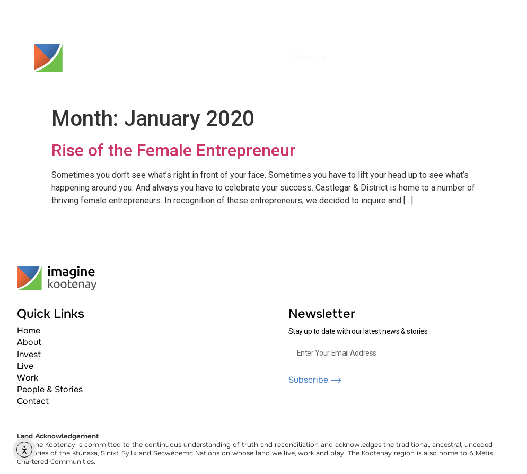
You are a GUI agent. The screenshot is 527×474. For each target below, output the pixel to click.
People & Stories (50, 389)
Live (25, 366)
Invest (29, 354)
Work (27, 378)
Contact (33, 401)
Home (28, 330)
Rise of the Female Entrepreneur (173, 150)
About (29, 342)
